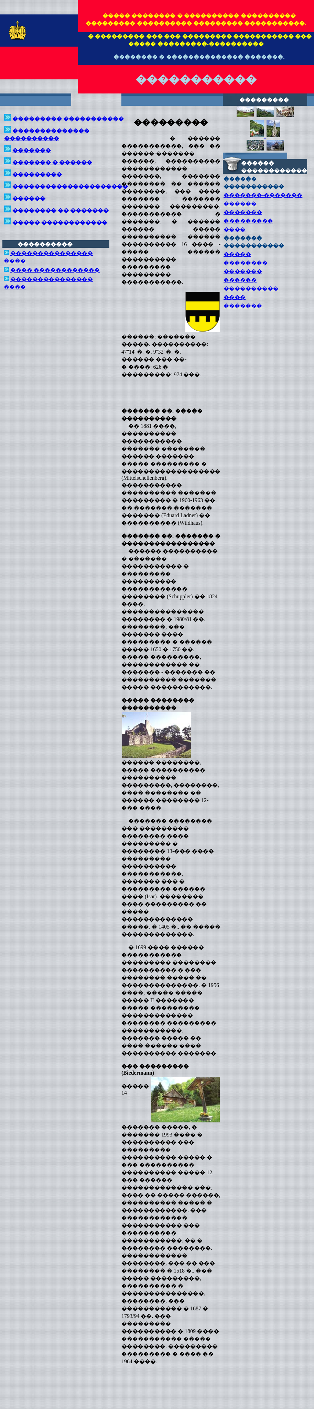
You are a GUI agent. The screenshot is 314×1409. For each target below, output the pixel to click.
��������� (248, 221)
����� (237, 254)
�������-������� (263, 195)
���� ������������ (55, 270)
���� (235, 229)
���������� (251, 288)
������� (243, 212)
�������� (246, 263)
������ (240, 204)
